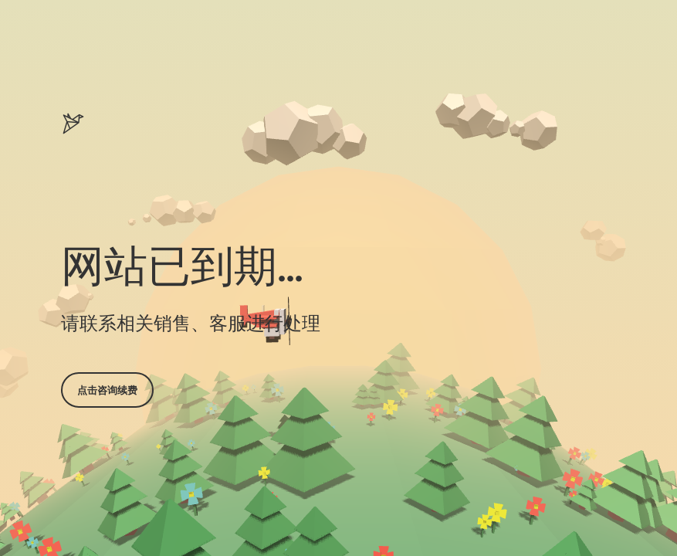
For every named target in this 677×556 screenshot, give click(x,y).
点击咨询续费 (107, 390)
